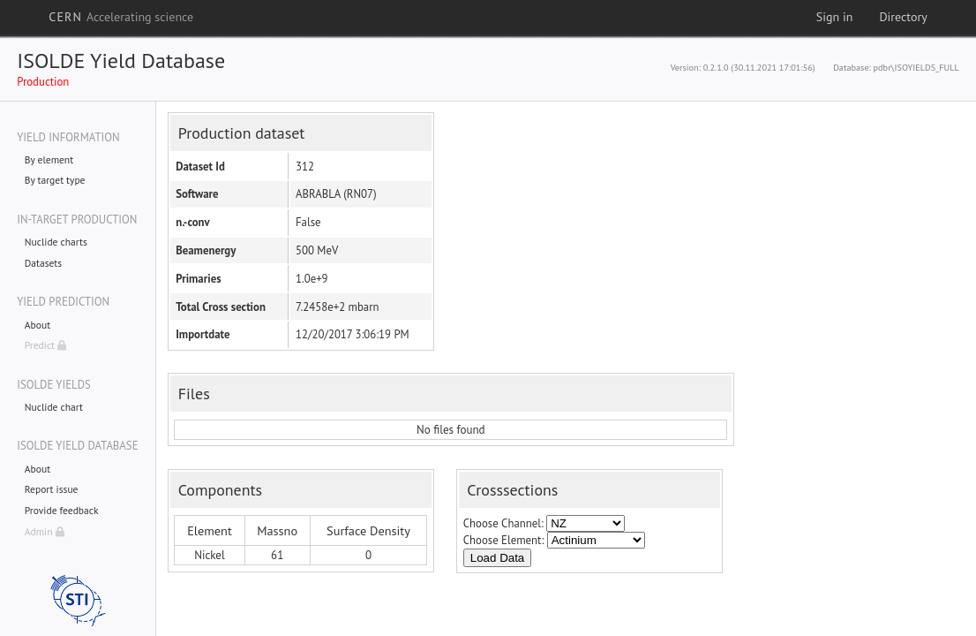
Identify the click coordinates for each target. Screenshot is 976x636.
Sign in (834, 17)
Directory (903, 17)
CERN (121, 17)
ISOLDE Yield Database (121, 60)
